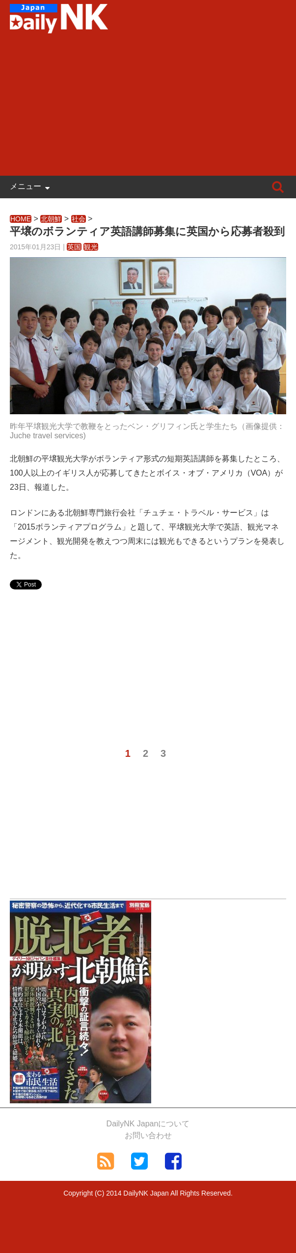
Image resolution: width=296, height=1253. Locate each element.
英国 (74, 247)
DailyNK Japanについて (148, 1124)
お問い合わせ (148, 1135)
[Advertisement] (148, 107)
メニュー (25, 186)
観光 (91, 247)
